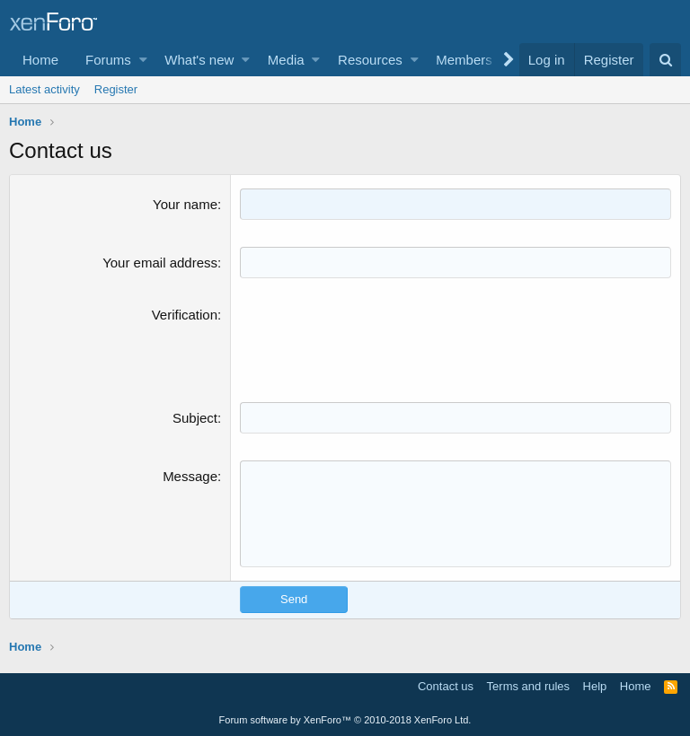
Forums (108, 59)
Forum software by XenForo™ (345, 719)
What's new (199, 59)
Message (190, 476)
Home (40, 59)
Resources (370, 59)
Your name (185, 204)
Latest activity (44, 89)
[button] (143, 59)
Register (115, 89)
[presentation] (376, 340)
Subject (194, 417)
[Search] (665, 59)
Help (595, 686)
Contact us (445, 686)
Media (286, 59)
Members (464, 59)
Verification (184, 314)
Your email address (159, 262)
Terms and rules (528, 686)
